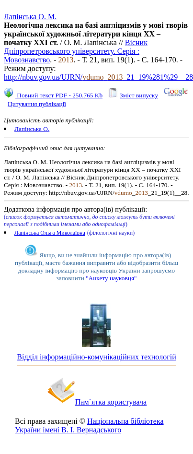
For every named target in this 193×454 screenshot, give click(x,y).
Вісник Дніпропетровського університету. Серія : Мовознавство (76, 51)
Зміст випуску (139, 95)
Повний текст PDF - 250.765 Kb (58, 95)
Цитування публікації (37, 104)
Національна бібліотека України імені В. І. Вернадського (89, 425)
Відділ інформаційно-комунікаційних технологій (96, 357)
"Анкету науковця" (111, 278)
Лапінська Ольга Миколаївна (49, 232)
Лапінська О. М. (30, 16)
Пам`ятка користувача (111, 402)
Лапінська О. (31, 128)
